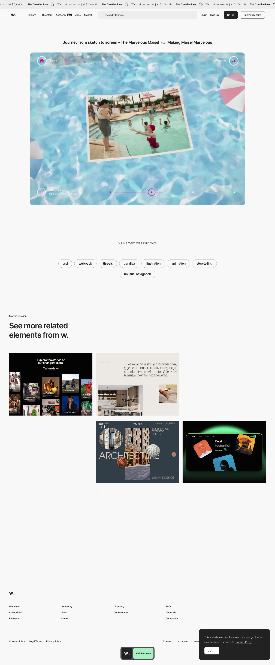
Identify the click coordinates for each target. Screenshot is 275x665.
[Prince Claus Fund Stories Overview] (50, 384)
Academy (64, 14)
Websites (14, 606)
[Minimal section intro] (137, 384)
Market (88, 14)
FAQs (168, 606)
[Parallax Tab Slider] (50, 452)
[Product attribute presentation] (137, 452)
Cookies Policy (17, 641)
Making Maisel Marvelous (189, 42)
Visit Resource (143, 653)
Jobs (78, 14)
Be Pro (230, 14)
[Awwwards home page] (127, 653)
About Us (171, 612)
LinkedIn (197, 641)
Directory (47, 14)
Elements (14, 618)
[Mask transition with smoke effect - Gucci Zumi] (137, 518)
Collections (15, 612)
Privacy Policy (53, 641)
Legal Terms (35, 641)
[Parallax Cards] (224, 452)
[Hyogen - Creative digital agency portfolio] (50, 518)
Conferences (121, 612)
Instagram (183, 641)
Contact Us (172, 618)
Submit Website (252, 14)
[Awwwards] (13, 15)
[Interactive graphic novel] (224, 383)
